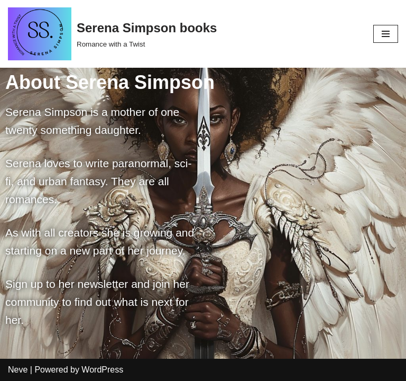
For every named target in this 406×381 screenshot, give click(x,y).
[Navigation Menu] (385, 34)
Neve (17, 369)
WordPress (102, 369)
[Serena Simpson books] (112, 33)
